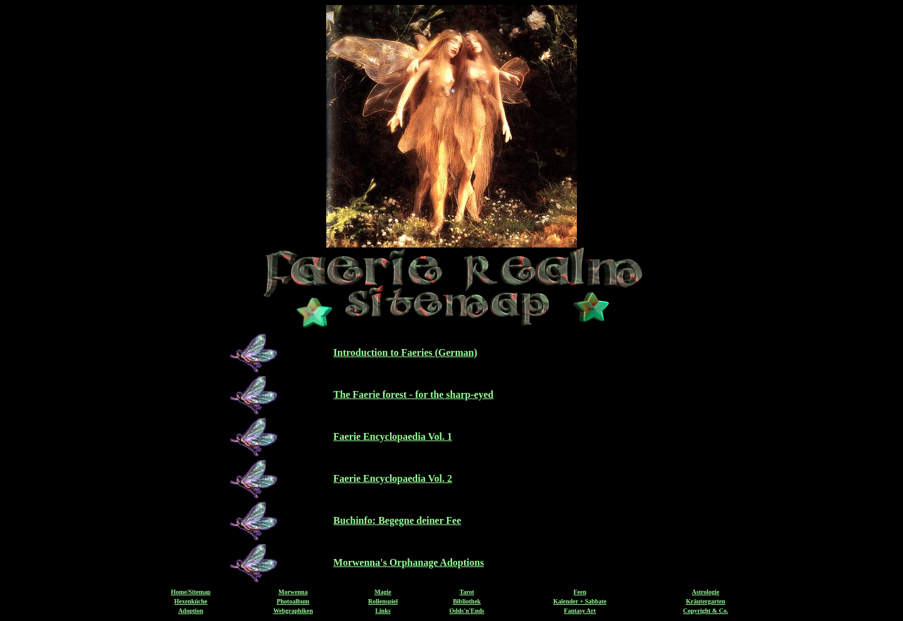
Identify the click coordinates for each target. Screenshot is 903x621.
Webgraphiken (293, 610)
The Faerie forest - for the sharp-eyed (414, 394)
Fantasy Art (580, 610)
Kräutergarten (706, 601)
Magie (382, 591)
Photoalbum (293, 601)
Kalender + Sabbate (579, 601)
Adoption (190, 610)
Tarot (467, 591)
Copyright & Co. (705, 610)
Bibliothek (466, 601)
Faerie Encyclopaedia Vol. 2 (393, 478)
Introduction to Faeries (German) (405, 352)
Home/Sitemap (190, 591)
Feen (579, 591)
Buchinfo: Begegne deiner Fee (398, 520)
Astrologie (705, 591)
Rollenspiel (383, 601)
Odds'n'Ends (467, 610)
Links (382, 610)
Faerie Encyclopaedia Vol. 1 (393, 436)
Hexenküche (191, 601)
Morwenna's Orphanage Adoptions (409, 562)
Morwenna (293, 591)
